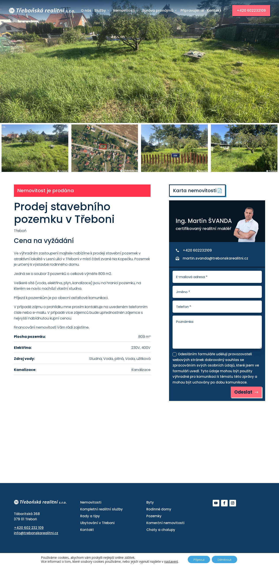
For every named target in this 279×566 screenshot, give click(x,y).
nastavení (168, 561)
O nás (86, 10)
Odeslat (242, 392)
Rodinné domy (158, 510)
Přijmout (197, 559)
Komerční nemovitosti (165, 524)
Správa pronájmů (159, 10)
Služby (102, 10)
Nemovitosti (126, 10)
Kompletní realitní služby (101, 510)
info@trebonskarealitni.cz (36, 534)
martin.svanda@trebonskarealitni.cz (215, 258)
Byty (150, 503)
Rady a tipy (90, 517)
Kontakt (214, 10)
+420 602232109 (251, 10)
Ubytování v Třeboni (97, 524)
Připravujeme (192, 10)
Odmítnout (226, 559)
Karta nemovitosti (198, 190)
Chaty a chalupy (160, 531)
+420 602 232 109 (29, 529)
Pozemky (154, 517)
